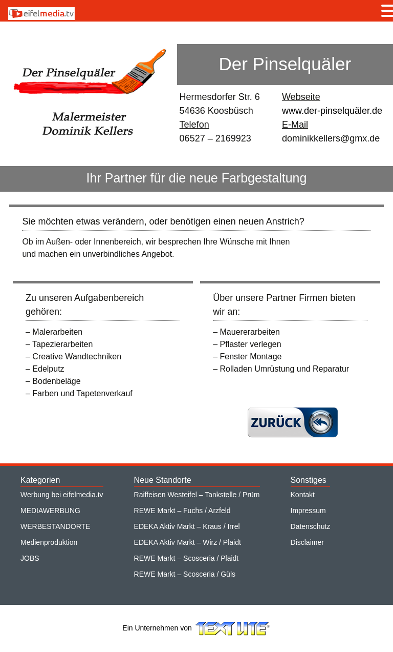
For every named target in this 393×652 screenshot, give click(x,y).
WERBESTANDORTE (55, 526)
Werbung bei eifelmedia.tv (61, 495)
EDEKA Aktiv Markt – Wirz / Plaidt (187, 542)
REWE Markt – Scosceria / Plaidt (186, 558)
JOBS (29, 558)
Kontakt (303, 495)
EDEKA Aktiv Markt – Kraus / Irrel (187, 526)
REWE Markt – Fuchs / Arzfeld (182, 510)
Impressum (308, 510)
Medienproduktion (48, 542)
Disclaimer (307, 542)
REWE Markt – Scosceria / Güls (184, 574)
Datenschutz (311, 526)
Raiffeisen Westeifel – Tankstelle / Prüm (197, 495)
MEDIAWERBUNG (50, 510)
